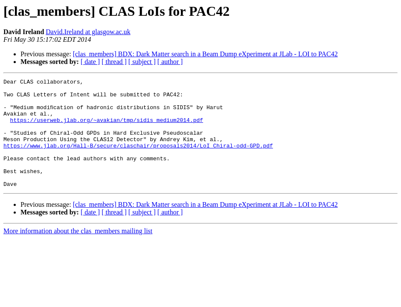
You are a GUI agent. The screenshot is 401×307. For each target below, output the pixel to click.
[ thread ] (114, 61)
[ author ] (170, 61)
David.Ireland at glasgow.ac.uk (88, 31)
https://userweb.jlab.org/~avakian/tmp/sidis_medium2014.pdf (106, 129)
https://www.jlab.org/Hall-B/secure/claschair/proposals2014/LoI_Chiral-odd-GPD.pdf (138, 159)
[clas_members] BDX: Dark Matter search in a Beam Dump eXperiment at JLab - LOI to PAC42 (205, 54)
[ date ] (90, 61)
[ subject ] (142, 61)
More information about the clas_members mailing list (77, 252)
